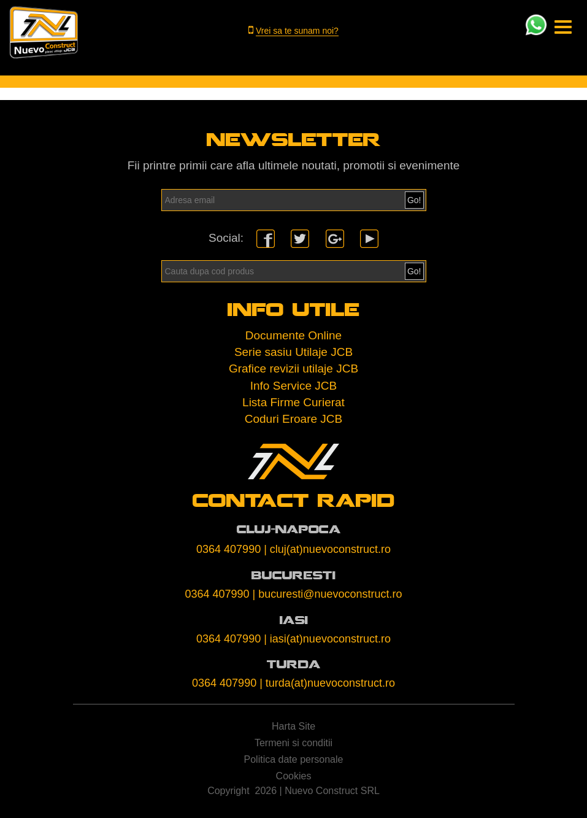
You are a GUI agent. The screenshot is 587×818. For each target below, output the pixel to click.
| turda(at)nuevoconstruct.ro (327, 685)
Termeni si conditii (293, 744)
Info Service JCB (293, 387)
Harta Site (293, 728)
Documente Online (293, 337)
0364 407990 (228, 551)
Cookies (294, 778)
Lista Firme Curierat (293, 404)
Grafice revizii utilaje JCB (293, 370)
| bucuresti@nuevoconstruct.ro (327, 596)
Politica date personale (293, 761)
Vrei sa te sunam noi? (297, 31)
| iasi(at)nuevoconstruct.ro (327, 641)
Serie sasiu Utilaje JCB (293, 353)
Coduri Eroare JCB (293, 420)
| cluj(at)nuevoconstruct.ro (327, 551)
